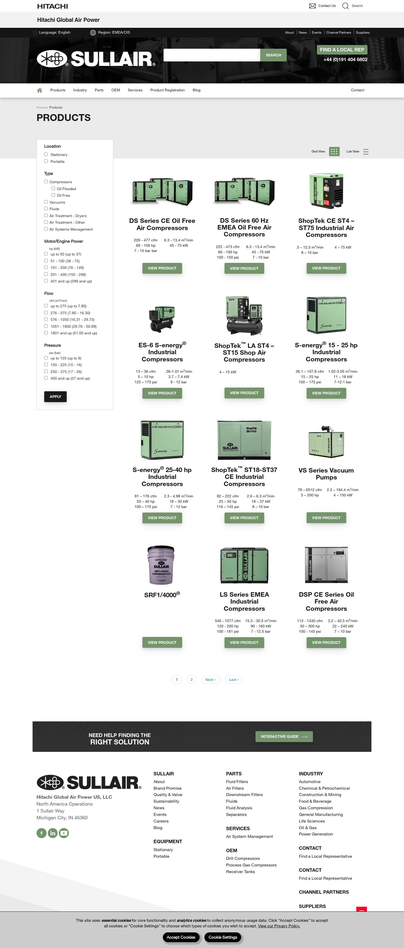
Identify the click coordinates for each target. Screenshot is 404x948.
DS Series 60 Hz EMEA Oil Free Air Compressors (244, 227)
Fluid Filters (237, 786)
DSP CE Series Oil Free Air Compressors (326, 606)
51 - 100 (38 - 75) (65, 261)
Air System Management (249, 841)
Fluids (54, 208)
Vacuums (57, 202)
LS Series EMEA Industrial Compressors (244, 606)
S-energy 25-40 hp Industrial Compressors (162, 480)
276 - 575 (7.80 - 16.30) (70, 313)
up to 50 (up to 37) (66, 254)
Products (57, 90)
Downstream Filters (244, 799)
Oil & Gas (308, 832)
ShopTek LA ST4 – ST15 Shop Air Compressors (244, 354)
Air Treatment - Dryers (68, 215)
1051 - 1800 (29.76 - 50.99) (74, 326)
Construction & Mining (320, 799)
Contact (357, 90)
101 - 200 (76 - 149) (67, 267)
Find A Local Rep (342, 49)
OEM (115, 90)
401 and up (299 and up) (71, 281)
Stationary (59, 154)
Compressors (61, 181)
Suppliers (363, 32)
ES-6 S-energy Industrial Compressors (162, 354)
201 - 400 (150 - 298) (68, 274)
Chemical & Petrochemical (324, 793)
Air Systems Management (71, 229)
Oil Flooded (66, 188)
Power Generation (316, 839)
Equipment (168, 847)
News (303, 32)
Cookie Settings (223, 937)
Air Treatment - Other (67, 222)
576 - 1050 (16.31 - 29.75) (73, 319)
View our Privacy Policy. (279, 925)
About (289, 32)
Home (41, 107)
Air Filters (235, 793)
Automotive (310, 786)
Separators (236, 819)
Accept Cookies (181, 937)
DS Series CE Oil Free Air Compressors (162, 224)
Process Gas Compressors (251, 870)
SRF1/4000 (162, 599)
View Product (162, 269)
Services (135, 90)
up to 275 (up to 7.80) (69, 306)
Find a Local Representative (325, 861)
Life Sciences (312, 826)
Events (316, 32)
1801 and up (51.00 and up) (74, 333)
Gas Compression (316, 812)
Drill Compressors (243, 863)
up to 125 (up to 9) (66, 358)
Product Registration (167, 90)
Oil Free (63, 195)
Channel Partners (338, 32)
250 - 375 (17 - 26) (66, 371)
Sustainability (166, 806)
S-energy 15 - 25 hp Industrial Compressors (326, 354)
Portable (58, 161)
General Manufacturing (321, 819)
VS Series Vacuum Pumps (326, 476)
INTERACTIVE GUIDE (284, 741)
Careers (161, 826)
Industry (80, 90)
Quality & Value (168, 799)
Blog (196, 90)
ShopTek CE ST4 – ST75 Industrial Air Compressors (326, 227)
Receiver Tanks (240, 876)
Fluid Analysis (239, 812)
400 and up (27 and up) (70, 378)
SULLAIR (164, 779)
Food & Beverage (315, 806)
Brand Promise (168, 793)
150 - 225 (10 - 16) (66, 364)
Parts (99, 90)
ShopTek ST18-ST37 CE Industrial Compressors (244, 480)
